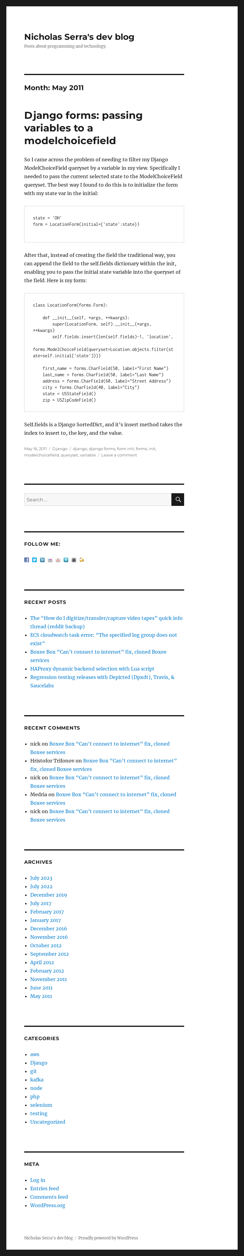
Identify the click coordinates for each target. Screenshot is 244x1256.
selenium (41, 1105)
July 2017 (40, 903)
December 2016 (48, 929)
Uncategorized (47, 1122)
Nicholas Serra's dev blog (79, 37)
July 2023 (41, 878)
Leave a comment (119, 455)
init (152, 448)
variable (88, 455)
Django (59, 448)
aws (34, 1054)
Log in (37, 1180)
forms (141, 448)
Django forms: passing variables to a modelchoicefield (83, 128)
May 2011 (41, 996)
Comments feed (49, 1197)
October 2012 (46, 945)
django (80, 448)
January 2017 (45, 920)
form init (125, 448)
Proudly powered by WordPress (108, 1238)
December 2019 (48, 895)
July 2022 (41, 886)
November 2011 (48, 979)
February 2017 (47, 912)
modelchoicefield (41, 455)
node (36, 1088)
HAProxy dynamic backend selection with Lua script (92, 669)
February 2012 (47, 971)
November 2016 (49, 937)
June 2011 (41, 988)
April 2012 (42, 962)
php (35, 1096)
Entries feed (44, 1188)
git (33, 1071)
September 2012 (49, 954)
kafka (37, 1080)
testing (38, 1113)
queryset (69, 455)
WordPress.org (47, 1205)
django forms (102, 448)
